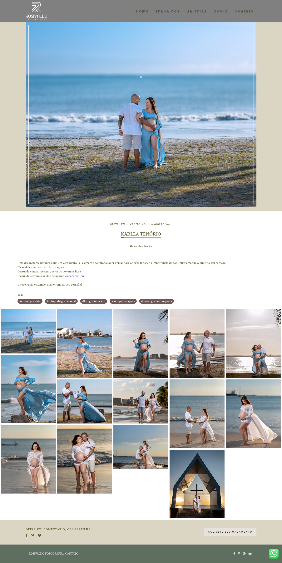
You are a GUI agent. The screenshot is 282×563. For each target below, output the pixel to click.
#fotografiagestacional (61, 301)
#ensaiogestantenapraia (156, 301)
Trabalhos (168, 11)
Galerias (196, 11)
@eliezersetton (74, 276)
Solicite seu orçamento (230, 531)
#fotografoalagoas (123, 301)
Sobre (221, 11)
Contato (244, 11)
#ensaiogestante (30, 301)
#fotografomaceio (93, 301)
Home (142, 11)
